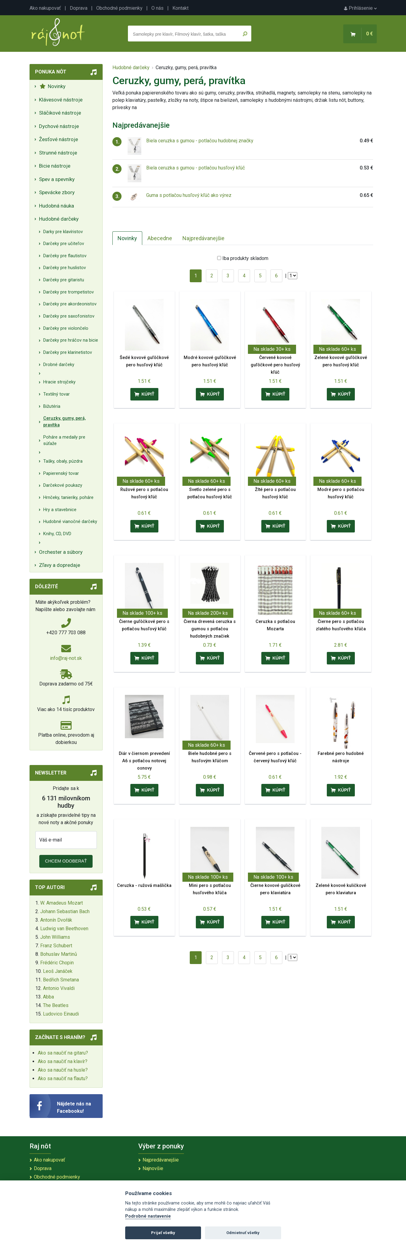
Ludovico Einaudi (61, 1014)
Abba (48, 997)
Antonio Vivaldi (59, 988)
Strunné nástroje (58, 153)
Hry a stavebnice (59, 509)
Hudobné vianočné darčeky (70, 521)
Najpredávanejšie (203, 238)
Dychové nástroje (59, 126)
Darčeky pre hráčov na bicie (70, 340)
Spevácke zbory (57, 192)
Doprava (78, 8)
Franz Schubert (56, 945)
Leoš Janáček (57, 971)
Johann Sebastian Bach (65, 911)
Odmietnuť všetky (242, 1232)
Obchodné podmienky (119, 8)
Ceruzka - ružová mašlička (144, 885)
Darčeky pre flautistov (64, 255)
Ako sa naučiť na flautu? (63, 1078)
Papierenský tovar (61, 473)
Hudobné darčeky (59, 219)
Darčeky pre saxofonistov (68, 316)
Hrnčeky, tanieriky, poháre (68, 497)
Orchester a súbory (61, 552)
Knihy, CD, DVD (57, 533)
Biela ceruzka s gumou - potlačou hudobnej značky (199, 141)
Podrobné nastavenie (148, 1216)
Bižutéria (51, 406)
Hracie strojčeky (59, 382)
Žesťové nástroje (58, 139)
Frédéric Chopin (57, 963)
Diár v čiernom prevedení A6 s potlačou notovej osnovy (144, 761)
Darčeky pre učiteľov (63, 243)
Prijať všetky (163, 1232)
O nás (157, 8)
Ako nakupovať (45, 8)
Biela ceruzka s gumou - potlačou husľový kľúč (195, 168)
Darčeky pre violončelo (65, 328)
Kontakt (180, 8)
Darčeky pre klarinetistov (67, 352)
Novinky (52, 86)
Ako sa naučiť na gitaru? (63, 1053)
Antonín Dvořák (56, 920)
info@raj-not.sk (66, 658)
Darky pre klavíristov (63, 231)
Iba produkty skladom (245, 258)
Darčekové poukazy (62, 485)
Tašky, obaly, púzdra (63, 461)
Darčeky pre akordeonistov (70, 304)
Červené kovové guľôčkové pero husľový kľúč (275, 365)
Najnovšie (153, 1168)
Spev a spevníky (57, 179)
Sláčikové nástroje (60, 113)
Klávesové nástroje (61, 100)
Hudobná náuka (56, 206)
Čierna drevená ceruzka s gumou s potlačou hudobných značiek (210, 629)
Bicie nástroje (54, 166)
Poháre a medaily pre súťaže (64, 441)
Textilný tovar (56, 394)
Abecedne (159, 238)
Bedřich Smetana (61, 980)
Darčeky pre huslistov (64, 267)
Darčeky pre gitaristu (63, 280)
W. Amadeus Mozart (61, 903)
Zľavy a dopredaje (59, 565)
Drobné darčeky (58, 364)
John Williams (55, 937)
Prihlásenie (360, 8)
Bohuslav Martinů (58, 954)
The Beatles (56, 1005)
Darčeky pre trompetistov (68, 292)
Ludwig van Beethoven (64, 928)
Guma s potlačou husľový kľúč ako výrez (188, 195)
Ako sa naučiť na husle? (63, 1070)
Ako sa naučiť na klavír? (62, 1061)
